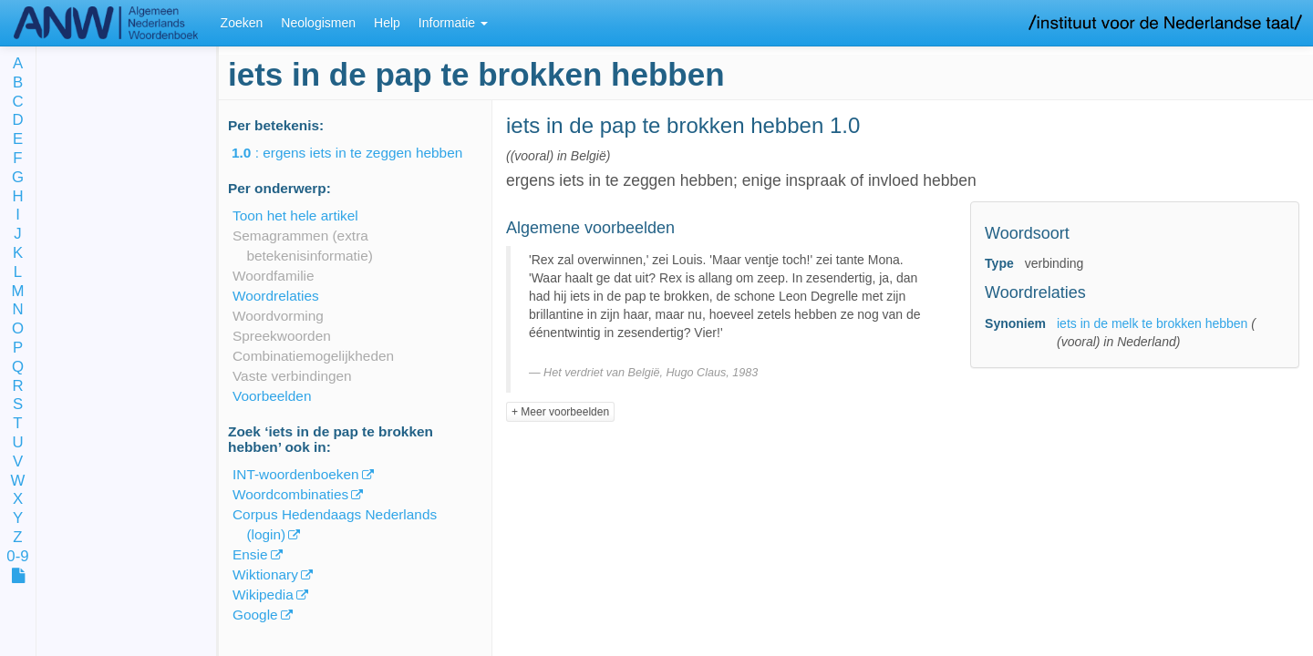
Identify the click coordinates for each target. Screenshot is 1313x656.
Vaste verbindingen (292, 376)
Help (387, 22)
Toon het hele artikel (295, 215)
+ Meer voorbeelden (560, 411)
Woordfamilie (274, 275)
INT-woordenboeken (296, 474)
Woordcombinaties (290, 494)
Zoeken (242, 22)
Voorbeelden (272, 396)
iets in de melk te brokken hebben (1152, 323)
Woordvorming (278, 315)
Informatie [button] (453, 22)
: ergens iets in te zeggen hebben (359, 152)
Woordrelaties (276, 295)
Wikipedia (263, 594)
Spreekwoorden (282, 335)
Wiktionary (265, 574)
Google (255, 614)
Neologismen (318, 22)
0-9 (17, 557)
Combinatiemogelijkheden (313, 356)
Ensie (250, 554)
